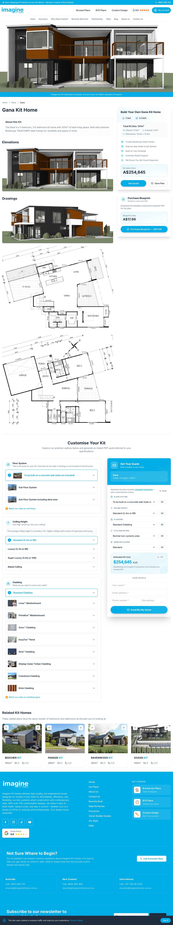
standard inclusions (144, 489)
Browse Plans (83, 10)
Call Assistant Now (151, 858)
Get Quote (133, 183)
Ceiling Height (119, 508)
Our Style (93, 820)
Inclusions (43, 19)
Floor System (119, 497)
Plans (13, 102)
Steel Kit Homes (97, 806)
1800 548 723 (18, 884)
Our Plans (94, 786)
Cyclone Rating (120, 531)
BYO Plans (101, 10)
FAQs (108, 19)
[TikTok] (21, 822)
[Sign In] (161, 10)
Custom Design (120, 10)
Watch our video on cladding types (23, 697)
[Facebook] (5, 822)
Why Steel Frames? (59, 19)
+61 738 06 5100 (133, 884)
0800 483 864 (75, 884)
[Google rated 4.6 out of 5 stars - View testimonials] (141, 10)
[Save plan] (6, 727)
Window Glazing (120, 542)
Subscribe (158, 916)
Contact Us (138, 19)
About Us (125, 19)
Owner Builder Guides (100, 816)
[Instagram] (13, 822)
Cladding (117, 519)
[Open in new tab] (37, 727)
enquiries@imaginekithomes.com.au (21, 888)
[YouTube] (29, 822)
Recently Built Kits (79, 19)
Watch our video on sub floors (21, 508)
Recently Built (96, 801)
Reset (163, 491)
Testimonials (97, 19)
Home (32, 19)
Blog (116, 19)
